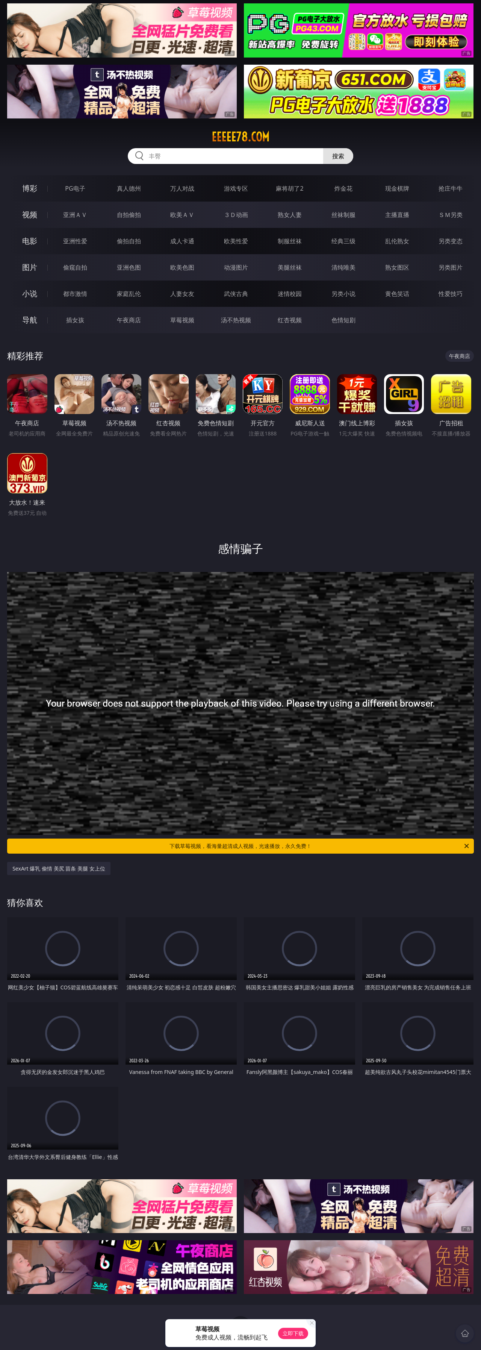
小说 (29, 293)
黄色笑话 (397, 294)
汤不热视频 (236, 320)
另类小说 (343, 294)
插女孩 (75, 320)
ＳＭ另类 (451, 215)
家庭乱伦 (129, 294)
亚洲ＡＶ (75, 215)
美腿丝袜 (290, 267)
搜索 (338, 156)
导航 (29, 320)
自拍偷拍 (129, 215)
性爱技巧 (451, 294)
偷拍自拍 (129, 241)
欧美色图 (182, 267)
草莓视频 (182, 320)
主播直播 (397, 215)
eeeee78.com (240, 136)
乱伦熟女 (397, 241)
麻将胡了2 (289, 188)
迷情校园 (290, 294)
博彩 (29, 188)
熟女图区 (397, 267)
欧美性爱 (236, 241)
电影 (29, 241)
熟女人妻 (290, 215)
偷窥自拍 (75, 267)
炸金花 (343, 188)
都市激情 (75, 294)
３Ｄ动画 (236, 215)
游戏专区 (236, 188)
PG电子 (75, 188)
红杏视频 (290, 320)
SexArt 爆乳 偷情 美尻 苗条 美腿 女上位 (58, 868)
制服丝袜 (290, 241)
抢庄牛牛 (451, 188)
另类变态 (451, 241)
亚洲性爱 (75, 241)
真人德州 (129, 188)
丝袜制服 (343, 215)
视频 (29, 214)
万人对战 (182, 188)
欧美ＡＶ (182, 215)
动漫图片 (236, 267)
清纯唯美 (343, 267)
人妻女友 (182, 294)
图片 (29, 267)
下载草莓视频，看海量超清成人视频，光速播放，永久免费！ (319, 846)
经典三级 (343, 241)
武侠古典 (236, 294)
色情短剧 (343, 320)
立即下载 (293, 1333)
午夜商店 (129, 320)
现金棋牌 (397, 188)
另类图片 (451, 267)
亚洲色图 (129, 267)
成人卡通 (182, 241)
